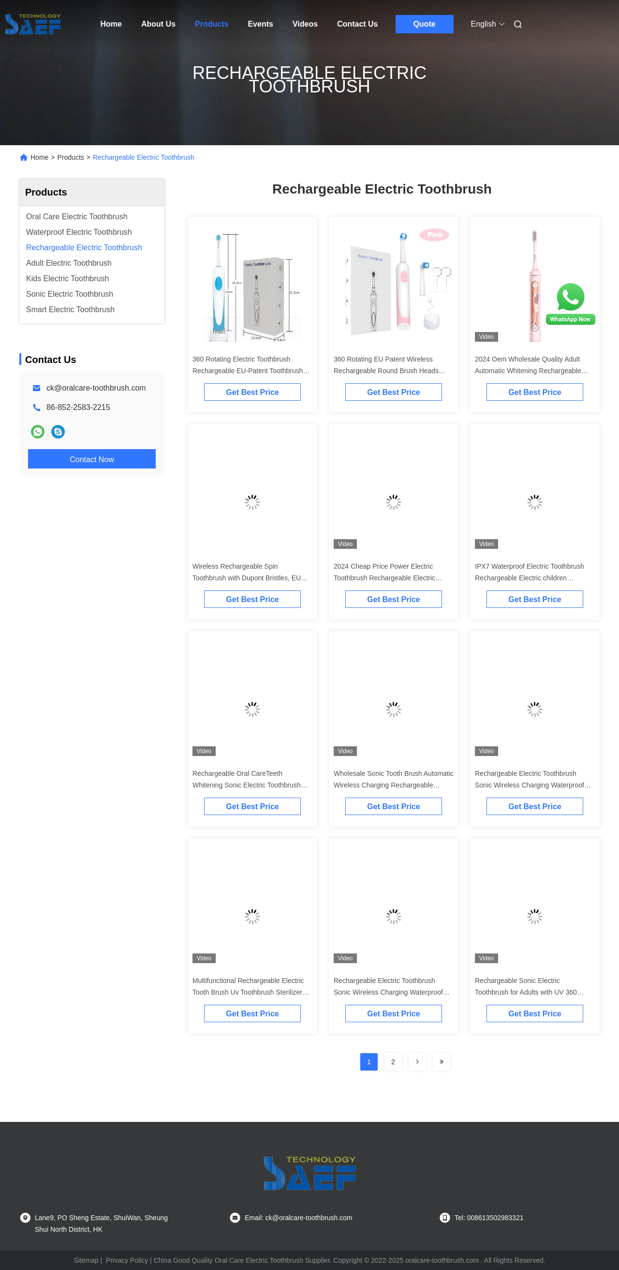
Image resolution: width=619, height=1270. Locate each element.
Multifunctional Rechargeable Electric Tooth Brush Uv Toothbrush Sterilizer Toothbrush (248, 992)
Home (111, 24)
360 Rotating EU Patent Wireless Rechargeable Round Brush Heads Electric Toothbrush (386, 370)
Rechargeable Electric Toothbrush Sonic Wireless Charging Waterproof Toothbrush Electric (529, 785)
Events (260, 24)
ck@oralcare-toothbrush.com (96, 388)
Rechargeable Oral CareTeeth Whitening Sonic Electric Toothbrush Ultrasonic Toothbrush (246, 785)
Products (211, 24)
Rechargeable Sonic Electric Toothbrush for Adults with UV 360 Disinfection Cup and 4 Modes (526, 992)
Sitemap (86, 1260)
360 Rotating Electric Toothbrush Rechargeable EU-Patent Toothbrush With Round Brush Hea (247, 370)
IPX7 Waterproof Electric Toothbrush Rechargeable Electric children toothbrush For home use (529, 577)
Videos (305, 24)
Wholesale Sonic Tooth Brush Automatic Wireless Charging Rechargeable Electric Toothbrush (394, 785)
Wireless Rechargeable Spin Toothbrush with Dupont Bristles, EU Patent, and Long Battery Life (246, 577)
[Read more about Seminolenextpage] (417, 1062)
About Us (158, 24)
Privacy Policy (127, 1260)
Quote (424, 24)
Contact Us (357, 24)
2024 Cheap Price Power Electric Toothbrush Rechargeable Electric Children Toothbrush (384, 577)
